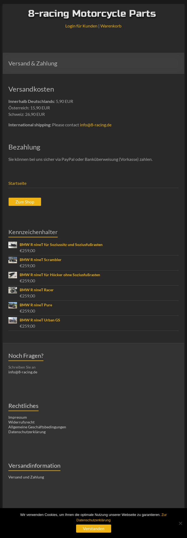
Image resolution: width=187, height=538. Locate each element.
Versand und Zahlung (26, 477)
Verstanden (93, 528)
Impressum (17, 417)
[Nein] (180, 523)
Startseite (17, 183)
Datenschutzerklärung (27, 431)
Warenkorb (110, 25)
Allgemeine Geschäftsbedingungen (37, 427)
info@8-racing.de (95, 124)
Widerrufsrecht (21, 422)
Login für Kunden (81, 25)
